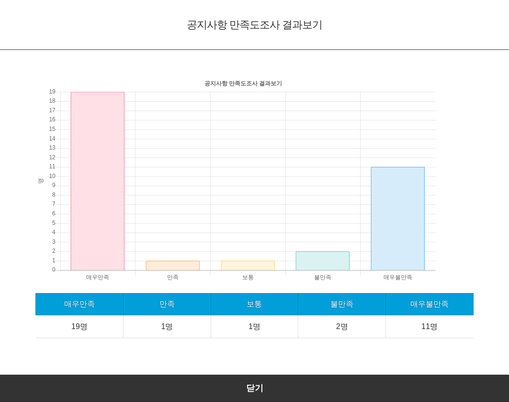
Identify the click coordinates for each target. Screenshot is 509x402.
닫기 (254, 388)
